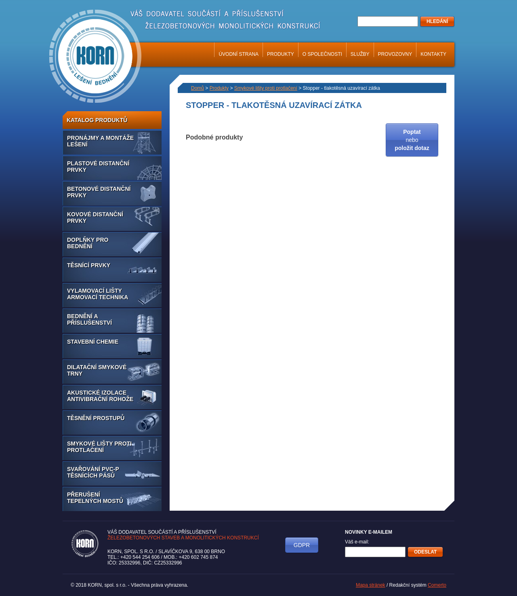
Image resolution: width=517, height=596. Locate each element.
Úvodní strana (238, 54)
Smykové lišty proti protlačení (99, 446)
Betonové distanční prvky (98, 192)
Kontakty (433, 54)
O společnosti (322, 54)
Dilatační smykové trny (96, 370)
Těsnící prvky (88, 265)
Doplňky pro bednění (87, 243)
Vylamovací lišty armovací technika (97, 293)
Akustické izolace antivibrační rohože (100, 395)
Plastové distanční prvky (98, 166)
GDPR (302, 545)
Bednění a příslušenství (89, 319)
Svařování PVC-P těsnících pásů (93, 472)
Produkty (280, 54)
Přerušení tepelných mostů (95, 497)
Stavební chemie (92, 341)
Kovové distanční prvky (95, 217)
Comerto (437, 585)
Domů (197, 88)
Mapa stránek (370, 585)
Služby (360, 54)
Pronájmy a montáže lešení (100, 141)
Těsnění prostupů (95, 418)
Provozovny (395, 54)
